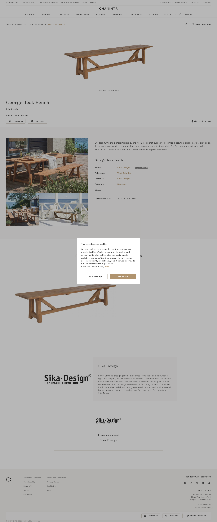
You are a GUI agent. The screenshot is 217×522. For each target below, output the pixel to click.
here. (107, 267)
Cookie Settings (94, 276)
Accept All (123, 276)
